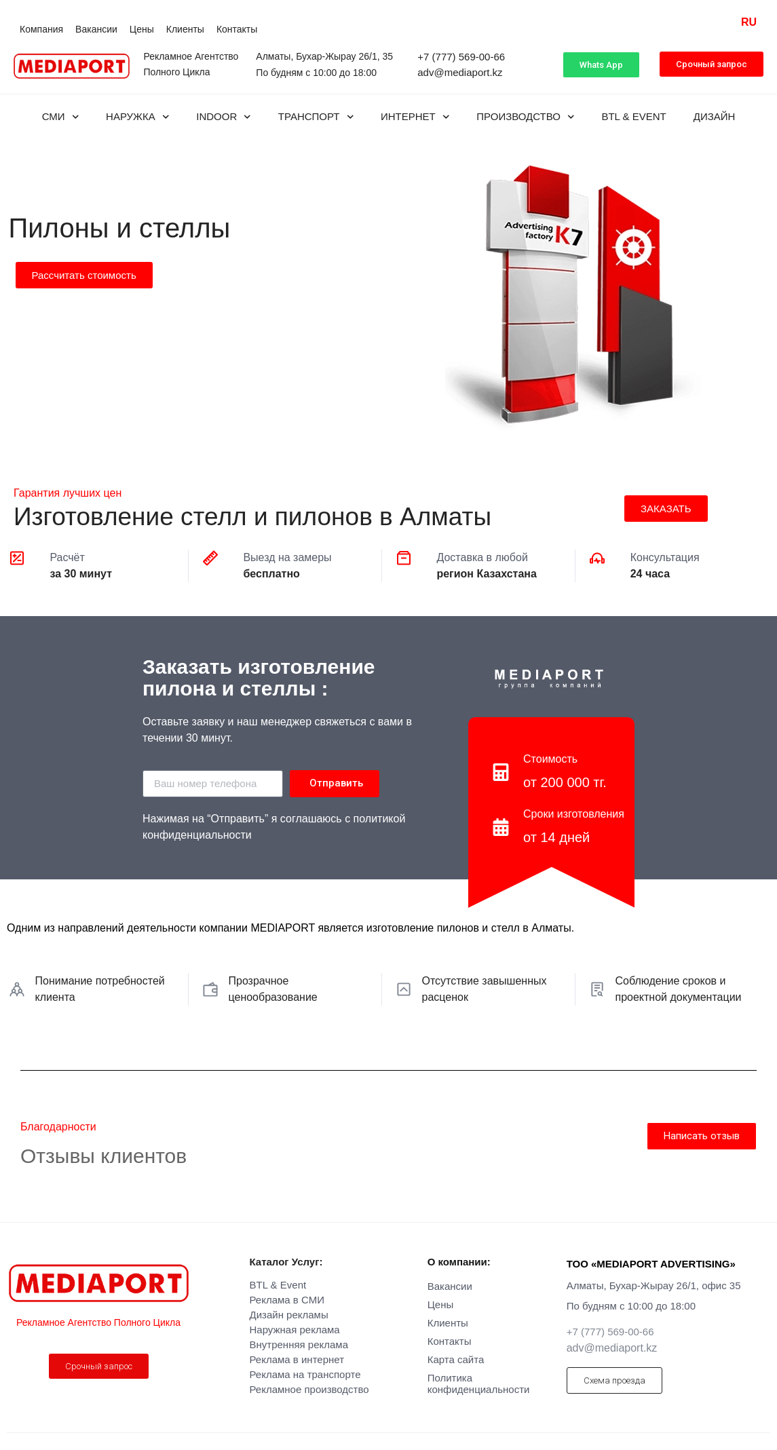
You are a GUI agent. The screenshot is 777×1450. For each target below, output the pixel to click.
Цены (142, 29)
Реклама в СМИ (287, 1299)
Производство (525, 117)
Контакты (236, 29)
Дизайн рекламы (289, 1314)
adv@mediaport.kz (459, 72)
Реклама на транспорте (305, 1374)
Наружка (137, 117)
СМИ (60, 117)
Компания (41, 29)
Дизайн (715, 116)
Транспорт (316, 117)
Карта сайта (456, 1359)
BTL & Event (633, 116)
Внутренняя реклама (299, 1344)
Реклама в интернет (297, 1359)
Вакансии (96, 29)
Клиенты (185, 29)
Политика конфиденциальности (479, 1383)
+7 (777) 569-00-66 (461, 56)
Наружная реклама (295, 1329)
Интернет (415, 117)
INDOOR (223, 117)
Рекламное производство (309, 1389)
